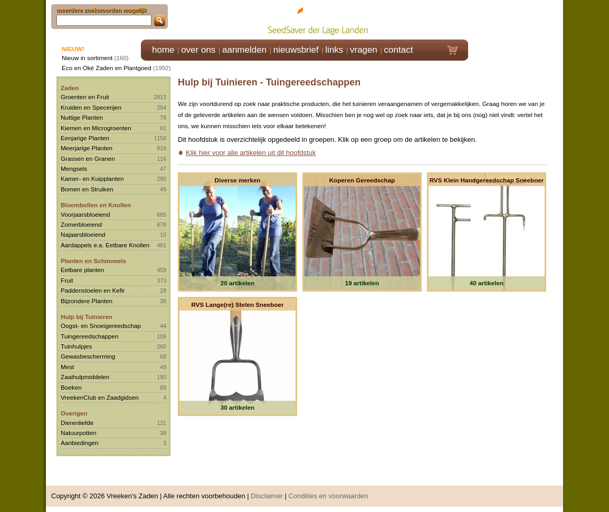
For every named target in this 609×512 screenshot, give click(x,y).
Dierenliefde (77, 422)
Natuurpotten (79, 432)
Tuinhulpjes (76, 346)
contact (398, 50)
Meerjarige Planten (86, 147)
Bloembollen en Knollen (96, 204)
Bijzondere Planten (86, 300)
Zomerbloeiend (81, 224)
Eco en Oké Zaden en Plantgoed (106, 67)
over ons (198, 50)
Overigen (74, 413)
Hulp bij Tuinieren (86, 316)
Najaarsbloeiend (83, 234)
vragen (363, 50)
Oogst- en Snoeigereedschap (101, 325)
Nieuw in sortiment (87, 57)
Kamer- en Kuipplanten (92, 178)
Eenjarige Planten (85, 137)
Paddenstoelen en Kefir (93, 290)
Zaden (70, 87)
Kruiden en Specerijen (91, 107)
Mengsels (74, 168)
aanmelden (244, 50)
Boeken (71, 387)
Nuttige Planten (82, 117)
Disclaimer (267, 496)
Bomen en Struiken (87, 189)
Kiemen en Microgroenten (96, 127)
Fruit (67, 280)
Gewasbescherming (88, 356)
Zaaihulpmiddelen (85, 376)
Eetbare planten (82, 269)
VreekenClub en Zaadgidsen (100, 397)
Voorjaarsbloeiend (85, 214)
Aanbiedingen (80, 442)
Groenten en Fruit (85, 96)
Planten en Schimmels (93, 260)
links (334, 50)
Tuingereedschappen (89, 336)
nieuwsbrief (296, 50)
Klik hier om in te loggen (516, 19)
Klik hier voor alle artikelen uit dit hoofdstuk (251, 153)
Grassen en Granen (88, 158)
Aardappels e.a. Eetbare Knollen (105, 244)
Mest (67, 366)
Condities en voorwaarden (328, 496)
